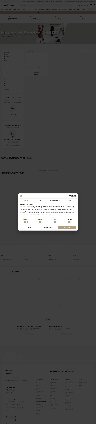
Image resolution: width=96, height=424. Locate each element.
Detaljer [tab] (40, 200)
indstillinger (23, 212)
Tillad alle (67, 227)
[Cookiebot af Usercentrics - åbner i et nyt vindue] (70, 196)
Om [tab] (70, 200)
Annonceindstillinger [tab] (55, 200)
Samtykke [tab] (26, 200)
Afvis (29, 227)
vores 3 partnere (27, 206)
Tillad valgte (48, 227)
